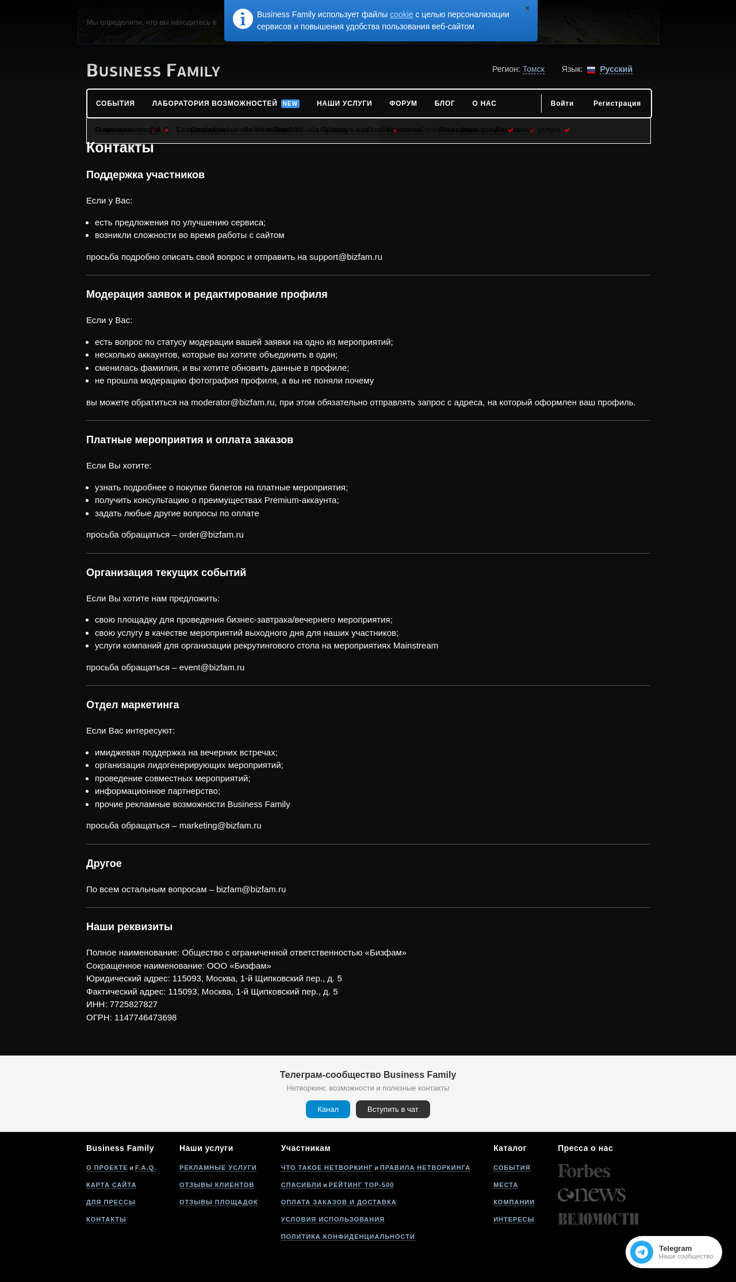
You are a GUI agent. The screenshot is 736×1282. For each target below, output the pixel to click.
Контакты (106, 1219)
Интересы (513, 1219)
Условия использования (333, 1219)
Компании (514, 1202)
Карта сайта (111, 1184)
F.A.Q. (145, 1167)
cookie (401, 14)
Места (505, 1184)
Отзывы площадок (218, 1202)
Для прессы (111, 1202)
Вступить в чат (393, 1109)
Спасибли (301, 1184)
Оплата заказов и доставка (339, 1202)
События (511, 1167)
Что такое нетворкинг (327, 1167)
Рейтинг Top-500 (361, 1184)
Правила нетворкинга (425, 1167)
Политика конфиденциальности (348, 1236)
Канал (328, 1109)
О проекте (107, 1167)
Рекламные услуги (218, 1167)
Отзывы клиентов (216, 1184)
